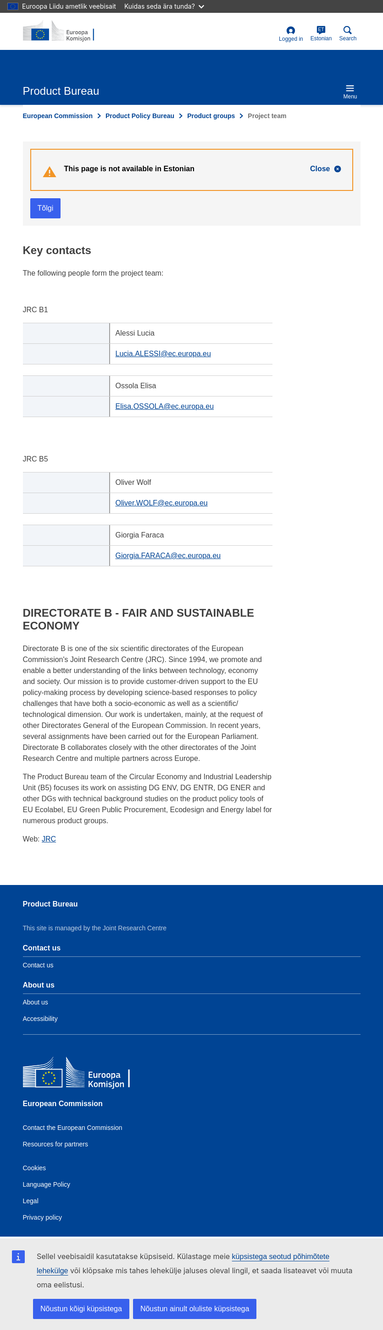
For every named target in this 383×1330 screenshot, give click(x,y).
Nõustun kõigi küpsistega (81, 1309)
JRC (49, 839)
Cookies (34, 1168)
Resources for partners (55, 1144)
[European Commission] (89, 1074)
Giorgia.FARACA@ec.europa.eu (168, 555)
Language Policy (47, 1184)
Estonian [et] (321, 34)
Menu (350, 92)
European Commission (58, 115)
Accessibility (40, 1018)
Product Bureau (50, 904)
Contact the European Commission (72, 1127)
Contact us (38, 965)
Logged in (291, 34)
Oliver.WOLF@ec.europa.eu (162, 503)
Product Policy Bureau (139, 115)
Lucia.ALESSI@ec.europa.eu (163, 354)
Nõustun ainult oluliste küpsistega (194, 1309)
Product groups (211, 115)
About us (35, 1002)
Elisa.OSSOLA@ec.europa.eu (165, 406)
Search (347, 34)
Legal (31, 1201)
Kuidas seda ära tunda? (164, 6)
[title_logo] (67, 31)
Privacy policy (42, 1217)
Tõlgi (46, 208)
